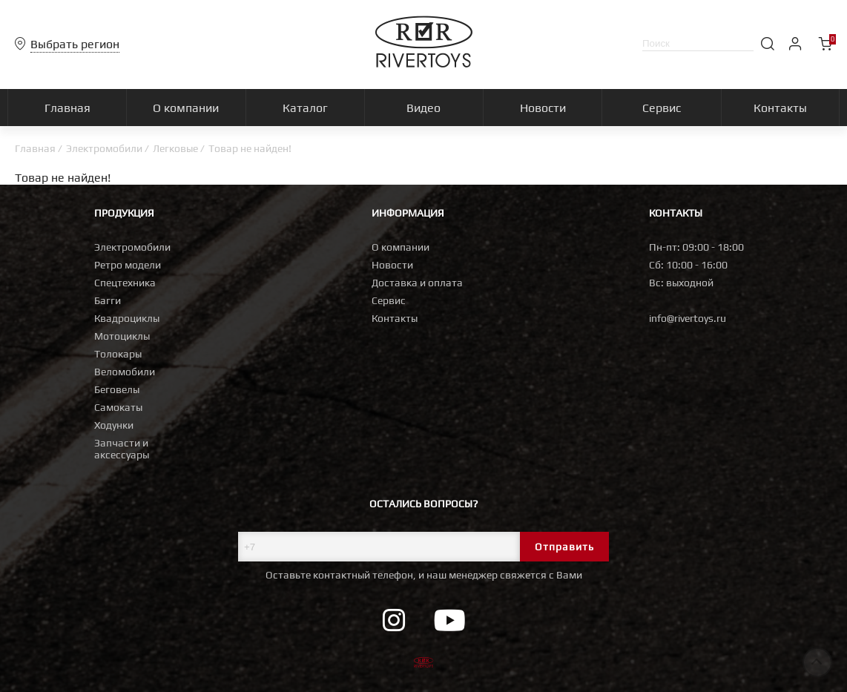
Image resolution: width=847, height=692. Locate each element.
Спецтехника (125, 283)
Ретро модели (127, 265)
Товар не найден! (249, 148)
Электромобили (104, 148)
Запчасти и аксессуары (121, 449)
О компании (400, 247)
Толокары (118, 354)
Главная (35, 148)
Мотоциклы (122, 336)
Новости (392, 265)
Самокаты (118, 407)
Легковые (175, 148)
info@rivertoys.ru (687, 318)
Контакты (395, 318)
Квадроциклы (126, 318)
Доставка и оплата (417, 283)
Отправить (564, 547)
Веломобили (124, 372)
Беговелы (116, 389)
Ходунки (114, 425)
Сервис (389, 300)
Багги (107, 300)
